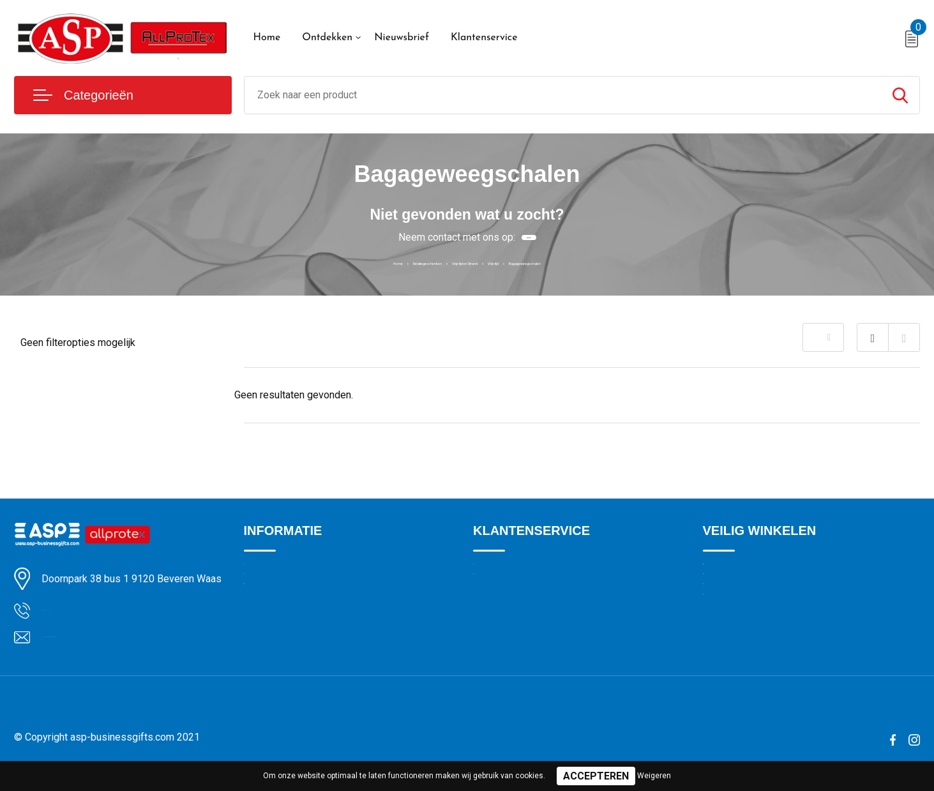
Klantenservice (484, 38)
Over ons (263, 573)
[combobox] (563, 95)
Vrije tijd (526, 261)
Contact (528, 237)
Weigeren (654, 775)
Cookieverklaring (737, 600)
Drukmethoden (503, 600)
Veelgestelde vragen (286, 628)
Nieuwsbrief (401, 38)
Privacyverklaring (737, 628)
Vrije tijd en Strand (459, 261)
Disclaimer (724, 655)
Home (267, 38)
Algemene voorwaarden (752, 573)
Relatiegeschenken (370, 261)
